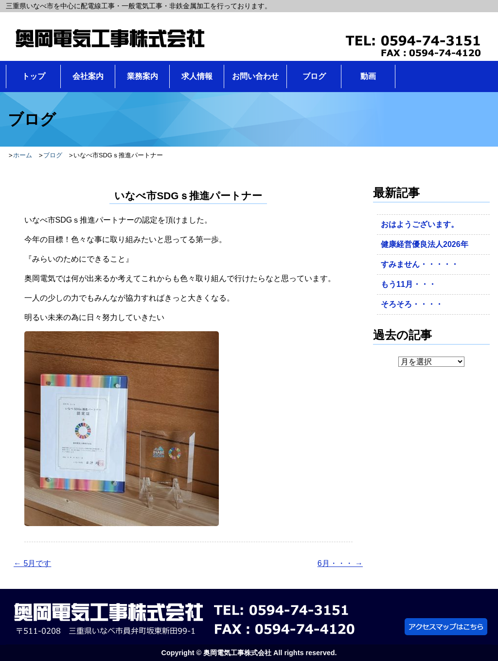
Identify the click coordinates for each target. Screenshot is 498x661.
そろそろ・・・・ (412, 304)
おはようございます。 (420, 224)
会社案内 (88, 76)
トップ (33, 76)
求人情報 (197, 76)
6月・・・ (340, 563)
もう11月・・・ (408, 284)
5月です (32, 563)
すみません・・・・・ (420, 264)
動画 (368, 76)
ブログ (314, 76)
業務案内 (142, 76)
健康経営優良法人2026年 (424, 244)
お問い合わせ (255, 76)
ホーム (22, 155)
